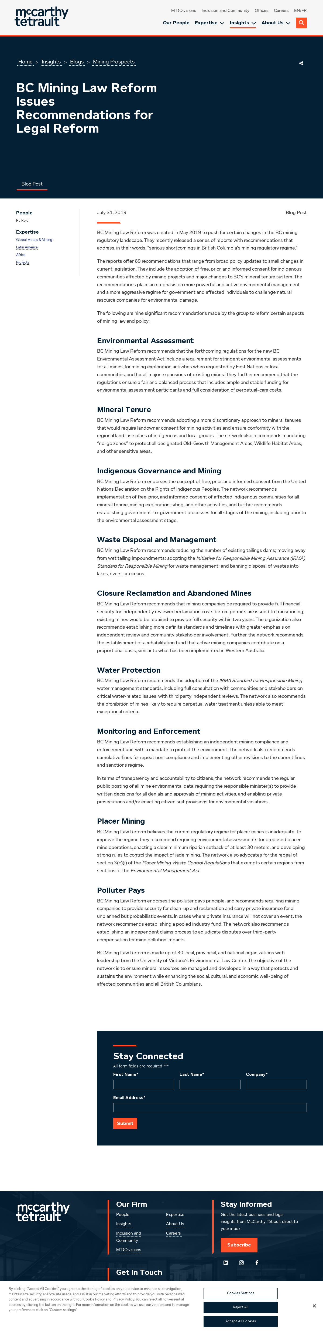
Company (257, 1074)
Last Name (192, 1074)
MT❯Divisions (183, 11)
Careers (281, 11)
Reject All (240, 1316)
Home (25, 62)
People (122, 1215)
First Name (126, 1074)
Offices (262, 11)
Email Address (129, 1097)
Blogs (77, 62)
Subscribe (239, 1245)
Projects (22, 262)
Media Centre (179, 1283)
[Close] (314, 1315)
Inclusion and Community (225, 11)
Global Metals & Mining (34, 240)
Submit (125, 1123)
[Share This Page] (301, 63)
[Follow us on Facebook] (257, 1263)
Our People (176, 23)
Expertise (210, 23)
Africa (21, 255)
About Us (276, 23)
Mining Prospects (114, 62)
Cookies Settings (240, 1302)
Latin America (27, 247)
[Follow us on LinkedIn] (226, 1263)
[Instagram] (241, 1263)
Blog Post (32, 184)
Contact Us (127, 1283)
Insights (243, 23)
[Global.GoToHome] (42, 17)
